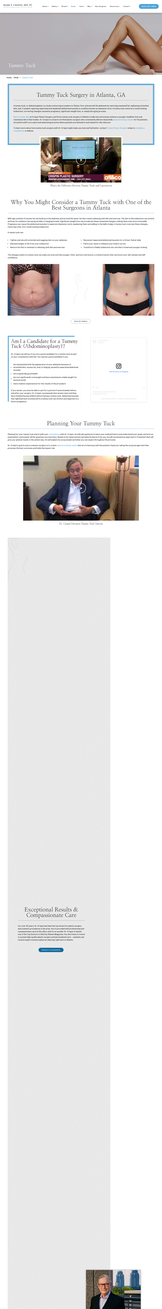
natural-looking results (123, 120)
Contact (127, 6)
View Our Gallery (80, 321)
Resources (115, 6)
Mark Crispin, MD (21, 117)
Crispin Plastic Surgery (117, 128)
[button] (81, 160)
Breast (65, 6)
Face (82, 6)
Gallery (55, 6)
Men (90, 6)
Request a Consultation (51, 950)
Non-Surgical (101, 6)
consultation (54, 434)
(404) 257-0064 (148, 6)
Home (9, 77)
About (45, 6)
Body (73, 6)
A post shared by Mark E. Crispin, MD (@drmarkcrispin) (119, 399)
